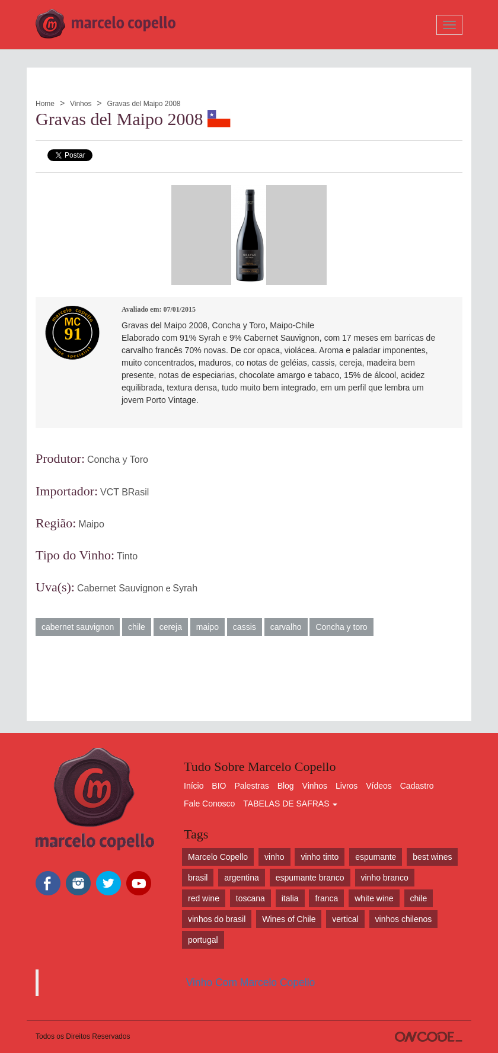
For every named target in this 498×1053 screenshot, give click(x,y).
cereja (170, 627)
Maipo (91, 524)
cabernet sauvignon (78, 627)
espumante (375, 857)
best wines (432, 857)
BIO (219, 785)
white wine (374, 898)
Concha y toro (341, 627)
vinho (274, 857)
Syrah (185, 588)
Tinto (127, 556)
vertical (345, 919)
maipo (207, 627)
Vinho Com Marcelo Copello (250, 982)
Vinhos (80, 104)
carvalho (286, 627)
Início (193, 785)
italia (290, 898)
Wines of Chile (288, 919)
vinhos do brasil (216, 919)
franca (326, 898)
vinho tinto (320, 857)
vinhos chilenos (403, 919)
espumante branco (310, 877)
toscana (250, 898)
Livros (346, 785)
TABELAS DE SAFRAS (290, 803)
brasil (198, 877)
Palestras (251, 785)
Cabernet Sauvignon (120, 588)
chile (136, 627)
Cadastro (417, 785)
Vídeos (379, 785)
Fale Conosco (209, 803)
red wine (203, 898)
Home (45, 104)
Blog (285, 785)
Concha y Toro (117, 460)
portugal (203, 940)
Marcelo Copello (218, 857)
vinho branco (384, 877)
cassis (244, 627)
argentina (241, 877)
